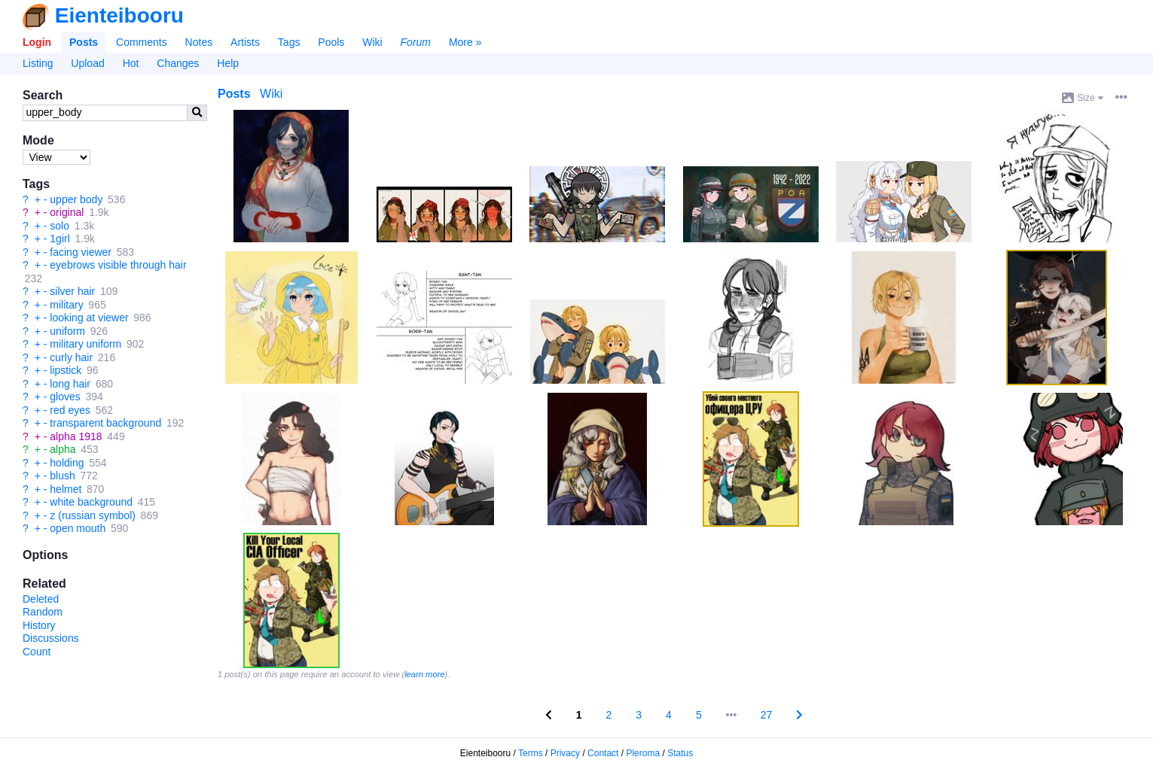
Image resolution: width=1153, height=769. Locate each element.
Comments (141, 42)
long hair (70, 384)
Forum (416, 42)
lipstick (65, 370)
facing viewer (80, 252)
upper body (76, 199)
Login (37, 42)
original (67, 212)
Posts (83, 42)
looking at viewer (89, 318)
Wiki (372, 42)
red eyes (70, 410)
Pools (331, 42)
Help (228, 63)
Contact (602, 753)
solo (59, 226)
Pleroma (643, 753)
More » (465, 42)
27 (767, 715)
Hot (131, 63)
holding (67, 463)
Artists (245, 42)
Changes (178, 63)
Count (36, 652)
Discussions (51, 638)
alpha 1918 (76, 436)
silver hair (72, 291)
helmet (65, 489)
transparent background (105, 423)
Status (680, 753)
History (39, 625)
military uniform (85, 344)
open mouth (77, 528)
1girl (59, 239)
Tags (289, 42)
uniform (67, 331)
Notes (199, 42)
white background (91, 502)
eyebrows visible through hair (118, 265)
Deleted (41, 599)
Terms (530, 753)
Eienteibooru (119, 15)
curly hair (71, 357)
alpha (62, 449)
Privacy (565, 753)
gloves (65, 397)
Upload (87, 63)
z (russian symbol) (93, 515)
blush (62, 476)
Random (43, 612)
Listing (38, 63)
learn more (424, 674)
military (66, 305)
